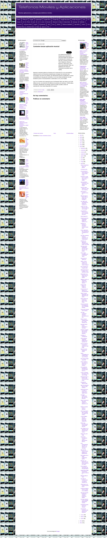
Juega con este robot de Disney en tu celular (85, 208)
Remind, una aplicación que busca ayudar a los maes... (84, 462)
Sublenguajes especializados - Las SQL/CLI (84, 68)
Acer (25, 17)
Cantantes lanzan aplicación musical (84, 505)
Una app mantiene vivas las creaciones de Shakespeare (85, 237)
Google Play (56, 19)
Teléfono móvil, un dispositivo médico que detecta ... (85, 281)
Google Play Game (65, 19)
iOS (24, 22)
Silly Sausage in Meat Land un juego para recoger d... (84, 197)
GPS (84, 19)
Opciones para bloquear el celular (84, 350)
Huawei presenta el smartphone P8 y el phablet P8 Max (84, 305)
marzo (82, 514)
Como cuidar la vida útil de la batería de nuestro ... (84, 363)
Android (30, 17)
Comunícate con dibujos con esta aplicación (84, 290)
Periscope (75, 22)
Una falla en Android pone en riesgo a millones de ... (84, 480)
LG (38, 22)
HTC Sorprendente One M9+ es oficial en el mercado (84, 446)
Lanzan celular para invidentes (27, 194)
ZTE (48, 26)
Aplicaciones (38, 17)
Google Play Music (76, 19)
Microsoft (48, 22)
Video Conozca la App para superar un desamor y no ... (84, 402)
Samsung (19, 24)
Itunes (33, 22)
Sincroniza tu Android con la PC (84, 193)
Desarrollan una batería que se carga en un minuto (84, 275)
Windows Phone (21, 26)
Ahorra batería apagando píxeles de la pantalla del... (84, 340)
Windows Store (30, 26)
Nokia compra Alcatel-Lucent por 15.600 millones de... (84, 321)
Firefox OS (25, 19)
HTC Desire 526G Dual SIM (84, 359)
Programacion (83, 66)
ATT (56, 17)
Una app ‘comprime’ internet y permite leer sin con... (84, 315)
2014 (81, 520)
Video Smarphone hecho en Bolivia (84, 166)
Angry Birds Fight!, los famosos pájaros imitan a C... (85, 472)
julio (82, 157)
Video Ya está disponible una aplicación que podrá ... (84, 295)
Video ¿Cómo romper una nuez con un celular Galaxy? (85, 263)
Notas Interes (67, 22)
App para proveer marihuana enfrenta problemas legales (84, 495)
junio (82, 159)
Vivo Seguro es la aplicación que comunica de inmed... (84, 430)
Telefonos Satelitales (67, 24)
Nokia (60, 22)
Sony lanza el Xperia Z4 (84, 259)
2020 (81, 137)
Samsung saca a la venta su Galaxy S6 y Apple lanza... (84, 391)
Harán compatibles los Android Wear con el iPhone (85, 355)
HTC (88, 19)
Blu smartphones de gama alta (84, 267)
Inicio (55, 133)
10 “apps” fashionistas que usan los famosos (84, 396)
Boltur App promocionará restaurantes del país (84, 424)
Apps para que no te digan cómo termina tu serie (85, 271)
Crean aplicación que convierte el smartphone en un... (85, 232)
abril (82, 163)
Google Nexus (47, 19)
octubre (82, 152)
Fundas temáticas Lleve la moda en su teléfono (84, 489)
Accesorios (19, 17)
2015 (81, 146)
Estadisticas (84, 17)
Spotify (58, 24)
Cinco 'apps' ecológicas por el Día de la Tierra (84, 254)
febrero (82, 516)
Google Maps (38, 19)
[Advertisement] (53, 33)
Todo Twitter (83, 117)
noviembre (83, 150)
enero (82, 518)
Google (31, 19)
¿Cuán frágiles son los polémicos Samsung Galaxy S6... (84, 419)
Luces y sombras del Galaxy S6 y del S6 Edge (85, 373)
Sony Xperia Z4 (84, 216)
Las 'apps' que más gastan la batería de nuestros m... (84, 203)
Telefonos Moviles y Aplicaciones (52, 7)
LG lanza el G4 (84, 169)
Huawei (19, 22)
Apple (51, 17)
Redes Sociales (83, 42)
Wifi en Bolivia (83, 82)
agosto (82, 155)
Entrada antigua (69, 133)
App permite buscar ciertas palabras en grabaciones (84, 451)
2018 (81, 140)
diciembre (83, 148)
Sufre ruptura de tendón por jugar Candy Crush (84, 300)
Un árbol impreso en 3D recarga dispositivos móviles (84, 501)
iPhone (28, 22)
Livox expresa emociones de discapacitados (84, 467)
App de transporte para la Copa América (84, 386)
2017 (81, 142)
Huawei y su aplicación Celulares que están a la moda (85, 242)
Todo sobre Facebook (82, 100)
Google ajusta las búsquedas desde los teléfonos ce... (84, 220)
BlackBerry (67, 17)
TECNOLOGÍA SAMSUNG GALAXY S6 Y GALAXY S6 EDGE (84, 249)
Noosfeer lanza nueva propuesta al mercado (84, 326)
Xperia (43, 26)
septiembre (83, 154)
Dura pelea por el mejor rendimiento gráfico (84, 457)
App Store (45, 17)
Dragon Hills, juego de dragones (83, 286)
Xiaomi (37, 26)
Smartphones (42, 24)
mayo (82, 161)
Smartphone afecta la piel (84, 383)
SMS (49, 24)
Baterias (61, 17)
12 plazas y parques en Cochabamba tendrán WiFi (84, 85)
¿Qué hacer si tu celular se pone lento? (84, 485)
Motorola (55, 22)
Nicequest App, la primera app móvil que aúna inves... (84, 378)
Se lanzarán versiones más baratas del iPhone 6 (84, 510)
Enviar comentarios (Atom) (45, 135)
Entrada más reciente (38, 133)
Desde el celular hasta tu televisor (84, 408)
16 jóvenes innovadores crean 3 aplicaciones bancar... (84, 439)
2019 (81, 139)
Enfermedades (75, 17)
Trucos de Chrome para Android (85, 310)
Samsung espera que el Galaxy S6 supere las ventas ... (84, 412)
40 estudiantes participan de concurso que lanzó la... (84, 369)
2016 (81, 144)
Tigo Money (77, 24)
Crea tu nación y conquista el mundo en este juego (84, 345)
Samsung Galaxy (28, 24)
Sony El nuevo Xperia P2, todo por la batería (85, 188)
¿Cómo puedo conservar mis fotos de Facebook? (84, 103)
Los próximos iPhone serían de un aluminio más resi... (84, 212)
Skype (35, 24)
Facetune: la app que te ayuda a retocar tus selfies (84, 178)
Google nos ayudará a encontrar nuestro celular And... (84, 226)
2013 (81, 522)
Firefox (18, 19)
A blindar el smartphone (84, 336)
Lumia (42, 22)
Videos (83, 24)
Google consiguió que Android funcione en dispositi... (84, 331)
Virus (88, 24)
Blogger (58, 531)
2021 (81, 135)
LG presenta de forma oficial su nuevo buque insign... (84, 173)
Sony (53, 24)
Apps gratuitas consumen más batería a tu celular (84, 184)
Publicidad (81, 22)
